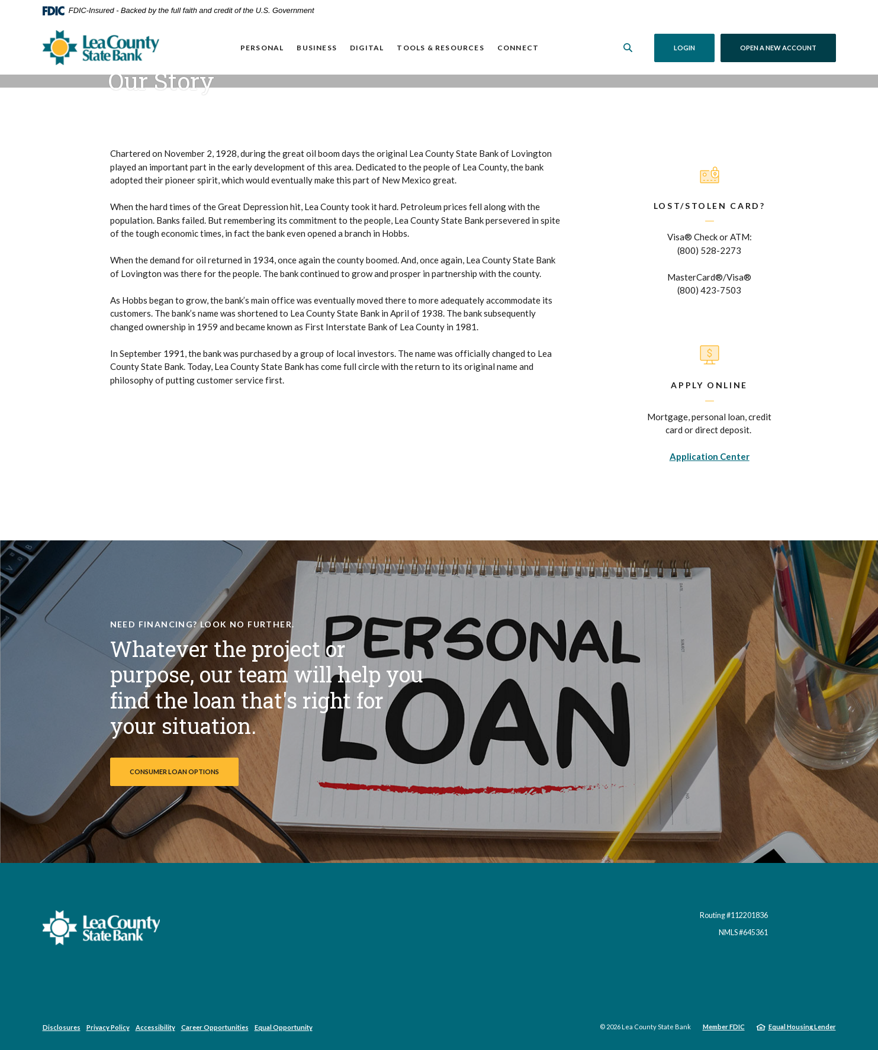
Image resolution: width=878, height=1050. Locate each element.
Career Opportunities (215, 1027)
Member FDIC (724, 1026)
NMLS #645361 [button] (743, 932)
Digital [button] (367, 47)
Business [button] (317, 47)
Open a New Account (788, 47)
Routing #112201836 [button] (734, 915)
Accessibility (155, 1027)
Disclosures (62, 1027)
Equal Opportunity (284, 1027)
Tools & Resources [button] (440, 47)
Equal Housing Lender (802, 1026)
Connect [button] (518, 47)
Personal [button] (262, 47)
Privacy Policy (108, 1027)
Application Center (710, 456)
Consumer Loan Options (174, 771)
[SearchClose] (627, 48)
